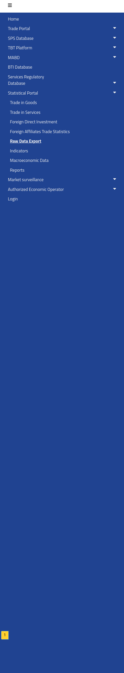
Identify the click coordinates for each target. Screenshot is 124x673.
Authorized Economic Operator (63, 189)
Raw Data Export (25, 141)
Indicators (19, 150)
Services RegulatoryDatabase (63, 80)
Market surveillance (63, 179)
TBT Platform (63, 47)
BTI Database (20, 67)
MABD (63, 57)
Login (13, 199)
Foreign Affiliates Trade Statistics (40, 131)
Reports (17, 170)
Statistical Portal (63, 93)
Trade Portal (63, 28)
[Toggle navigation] (10, 6)
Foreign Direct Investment (33, 121)
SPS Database (63, 38)
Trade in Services (25, 112)
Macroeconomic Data (29, 160)
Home (13, 19)
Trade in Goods (23, 102)
